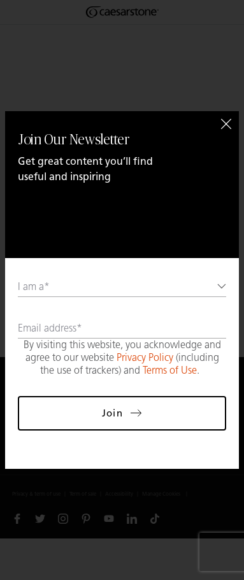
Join (121, 413)
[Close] (226, 124)
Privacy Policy (145, 357)
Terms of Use (170, 370)
